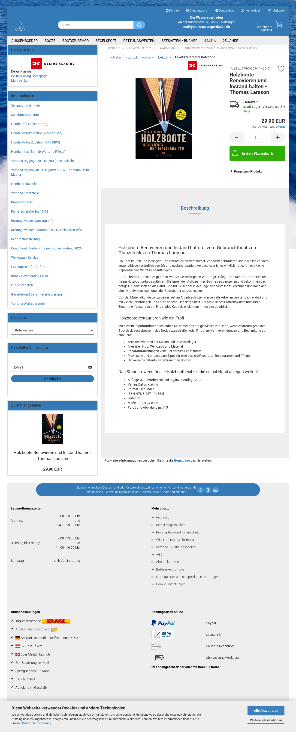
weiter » (148, 60)
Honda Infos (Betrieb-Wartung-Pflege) (38, 154)
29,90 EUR (52, 471)
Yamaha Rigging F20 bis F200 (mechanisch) (42, 163)
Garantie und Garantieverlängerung (36, 297)
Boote (50, 41)
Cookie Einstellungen (171, 587)
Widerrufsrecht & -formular (175, 542)
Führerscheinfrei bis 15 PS (29, 214)
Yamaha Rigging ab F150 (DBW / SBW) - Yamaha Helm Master (50, 175)
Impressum (164, 520)
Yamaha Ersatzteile (25, 195)
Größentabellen (22, 288)
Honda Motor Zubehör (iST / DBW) (35, 145)
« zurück (132, 60)
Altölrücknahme (167, 564)
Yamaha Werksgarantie (28, 306)
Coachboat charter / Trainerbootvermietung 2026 (46, 251)
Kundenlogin (251, 10)
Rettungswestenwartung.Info (32, 223)
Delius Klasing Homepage (29, 78)
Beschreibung (195, 210)
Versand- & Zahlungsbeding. (176, 550)
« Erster (115, 60)
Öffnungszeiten (197, 10)
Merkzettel (276, 10)
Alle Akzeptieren (266, 710)
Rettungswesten (139, 41)
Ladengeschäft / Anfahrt (29, 269)
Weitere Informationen (266, 720)
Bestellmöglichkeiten (170, 527)
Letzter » (164, 60)
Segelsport (106, 41)
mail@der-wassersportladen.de (206, 27)
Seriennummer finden (26, 108)
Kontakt (172, 10)
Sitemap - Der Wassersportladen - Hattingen (187, 579)
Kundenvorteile (22, 205)
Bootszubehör (75, 41)
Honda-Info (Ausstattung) (29, 126)
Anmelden (52, 381)
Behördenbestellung (25, 241)
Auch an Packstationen (36, 632)
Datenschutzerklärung (36, 723)
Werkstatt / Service (24, 260)
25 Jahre (230, 41)
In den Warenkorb (252, 155)
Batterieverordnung (170, 572)
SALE (208, 41)
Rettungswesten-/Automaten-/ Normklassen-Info (46, 232)
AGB (159, 557)
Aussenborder (24, 41)
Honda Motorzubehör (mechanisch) (36, 136)
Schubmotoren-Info (25, 117)
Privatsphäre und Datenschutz (178, 535)
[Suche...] (139, 25)
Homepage (182, 463)
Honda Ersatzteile (23, 186)
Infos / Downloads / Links (29, 278)
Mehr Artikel (19, 83)
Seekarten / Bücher (179, 41)
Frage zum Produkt (248, 174)
